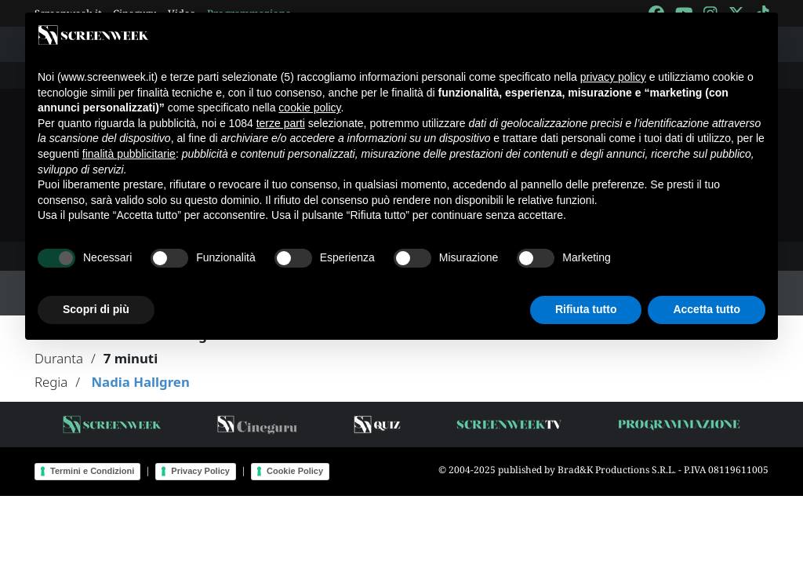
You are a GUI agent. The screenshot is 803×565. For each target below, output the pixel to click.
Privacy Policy (200, 471)
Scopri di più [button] (96, 309)
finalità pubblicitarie (129, 154)
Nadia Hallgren (140, 382)
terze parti (280, 123)
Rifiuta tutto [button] (586, 309)
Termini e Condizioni (92, 471)
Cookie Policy (295, 471)
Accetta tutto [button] (706, 309)
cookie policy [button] (309, 107)
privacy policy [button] (613, 77)
